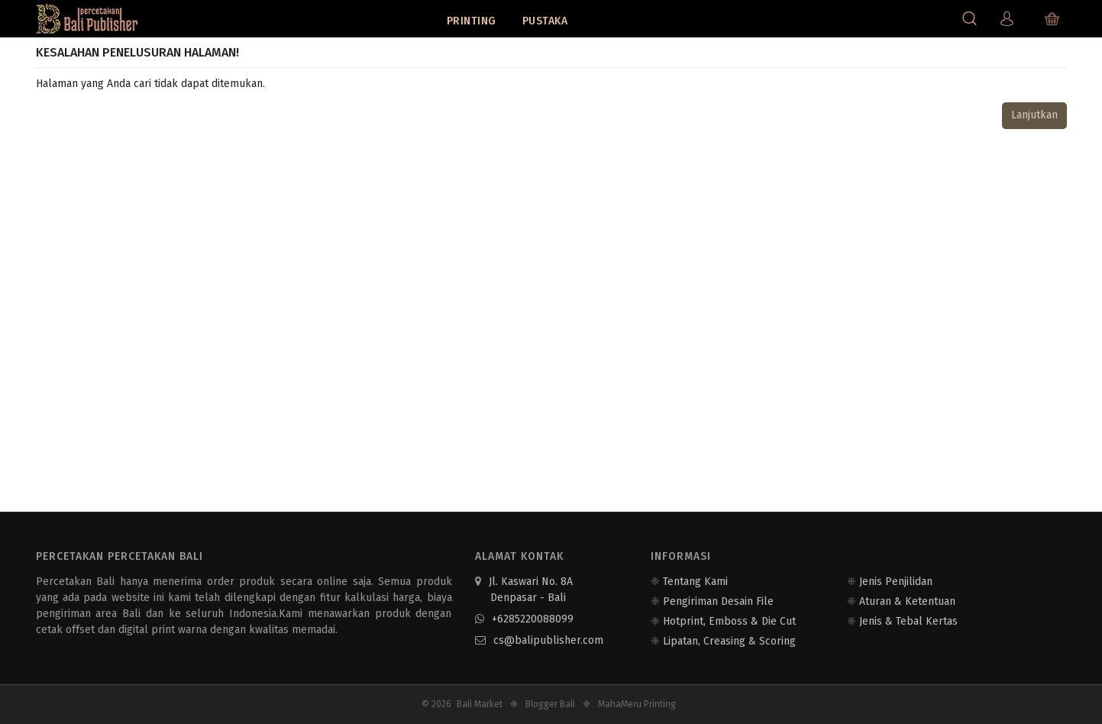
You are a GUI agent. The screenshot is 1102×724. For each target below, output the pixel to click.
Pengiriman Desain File (718, 601)
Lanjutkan (1034, 114)
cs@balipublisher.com (539, 640)
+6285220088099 (524, 618)
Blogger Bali (550, 704)
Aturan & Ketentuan (907, 601)
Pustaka (545, 21)
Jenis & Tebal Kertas (908, 621)
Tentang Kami (695, 581)
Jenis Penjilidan (895, 581)
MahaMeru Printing (637, 704)
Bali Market (480, 704)
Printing (471, 21)
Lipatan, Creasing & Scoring (729, 641)
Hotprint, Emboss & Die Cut (729, 621)
